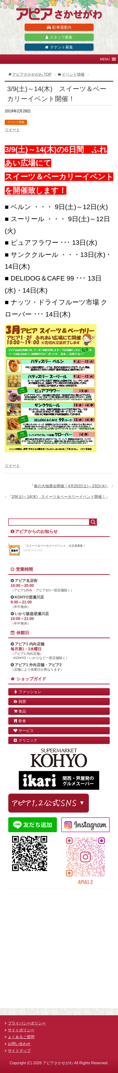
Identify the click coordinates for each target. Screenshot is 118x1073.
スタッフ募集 (58, 37)
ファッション (27, 692)
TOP (31, 74)
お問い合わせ (19, 1044)
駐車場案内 (59, 27)
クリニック (25, 740)
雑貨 (19, 701)
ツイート (12, 130)
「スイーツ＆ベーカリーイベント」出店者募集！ (54, 545)
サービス (23, 731)
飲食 (19, 721)
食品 (19, 711)
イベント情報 (15, 122)
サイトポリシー (21, 1030)
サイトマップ (19, 1051)
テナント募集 (59, 47)
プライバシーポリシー (27, 1023)
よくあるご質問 (21, 1037)
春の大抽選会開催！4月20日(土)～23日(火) (70, 486)
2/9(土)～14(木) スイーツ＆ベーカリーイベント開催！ (59, 497)
